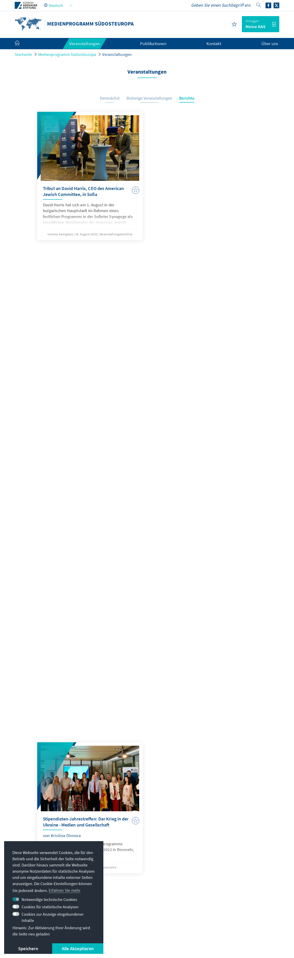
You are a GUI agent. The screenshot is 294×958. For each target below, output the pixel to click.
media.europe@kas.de (130, 862)
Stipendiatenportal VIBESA (227, 871)
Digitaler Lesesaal (219, 889)
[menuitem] (22, 43)
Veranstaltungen (117, 54)
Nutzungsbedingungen (127, 925)
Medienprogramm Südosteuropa (67, 54)
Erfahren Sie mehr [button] (64, 890)
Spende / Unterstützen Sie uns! (231, 908)
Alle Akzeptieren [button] (78, 948)
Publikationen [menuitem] (153, 43)
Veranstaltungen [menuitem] (84, 43)
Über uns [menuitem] (269, 43)
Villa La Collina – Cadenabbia (229, 899)
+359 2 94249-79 (125, 880)
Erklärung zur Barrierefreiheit (180, 925)
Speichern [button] (28, 948)
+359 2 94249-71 (125, 871)
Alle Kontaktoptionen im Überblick (138, 889)
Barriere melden (226, 925)
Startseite (23, 54)
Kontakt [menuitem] (213, 43)
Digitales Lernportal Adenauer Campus (238, 862)
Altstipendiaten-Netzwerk (226, 880)
